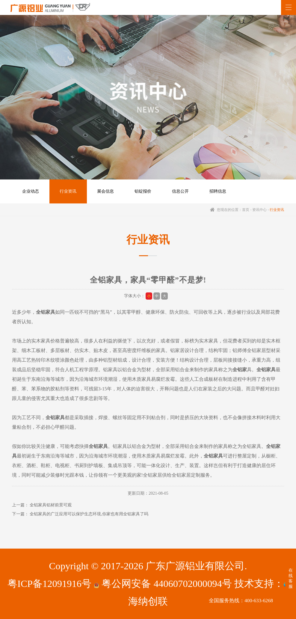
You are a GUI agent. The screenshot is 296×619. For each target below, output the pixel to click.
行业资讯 (68, 191)
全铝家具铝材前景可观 (51, 505)
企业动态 (30, 191)
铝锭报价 (143, 191)
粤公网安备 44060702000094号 (163, 583)
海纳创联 (148, 601)
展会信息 (105, 191)
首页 (245, 210)
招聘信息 (217, 191)
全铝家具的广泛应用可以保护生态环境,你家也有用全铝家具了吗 (89, 514)
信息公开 (180, 191)
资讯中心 (259, 210)
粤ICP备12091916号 (49, 583)
